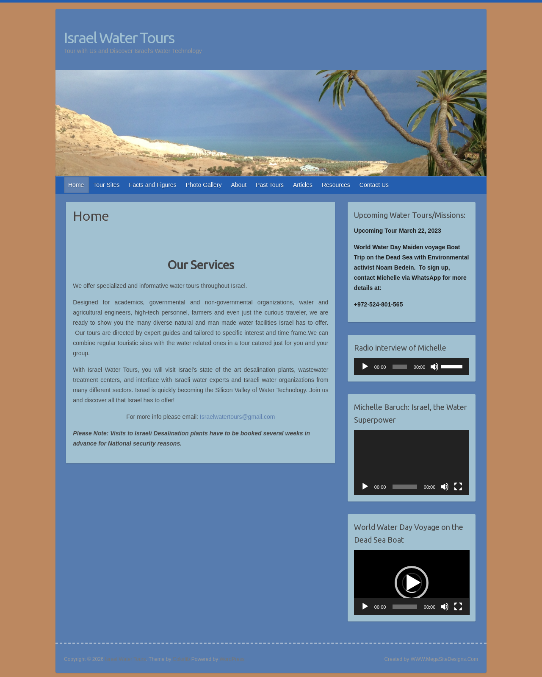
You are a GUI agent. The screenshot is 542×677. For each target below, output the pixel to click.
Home (76, 184)
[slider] (399, 367)
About (239, 184)
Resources (336, 184)
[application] (412, 366)
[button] (412, 583)
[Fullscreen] (458, 486)
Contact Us (374, 184)
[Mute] (434, 366)
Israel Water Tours (119, 37)
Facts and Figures (153, 184)
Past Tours (270, 184)
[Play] (365, 366)
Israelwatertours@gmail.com (237, 416)
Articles (302, 184)
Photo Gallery (204, 184)
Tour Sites (106, 184)
